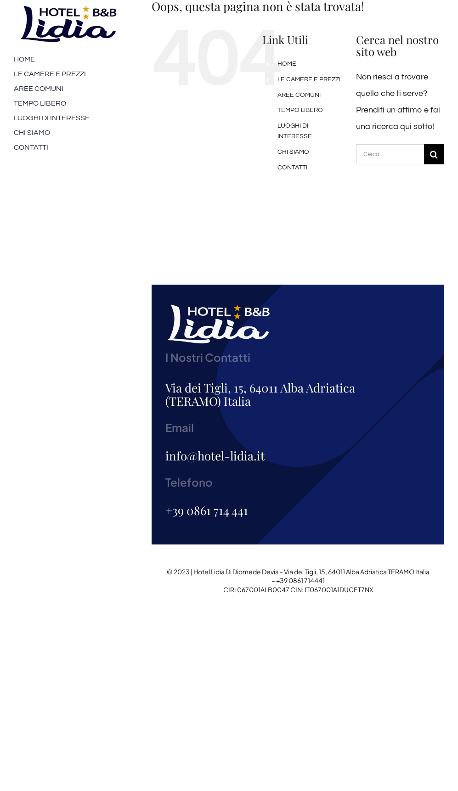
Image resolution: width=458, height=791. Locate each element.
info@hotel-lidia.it (215, 456)
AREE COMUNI (299, 95)
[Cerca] (434, 154)
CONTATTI (292, 167)
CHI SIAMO (293, 152)
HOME (286, 64)
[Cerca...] (390, 154)
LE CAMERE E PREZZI (308, 79)
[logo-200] (68, 8)
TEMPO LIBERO (300, 110)
